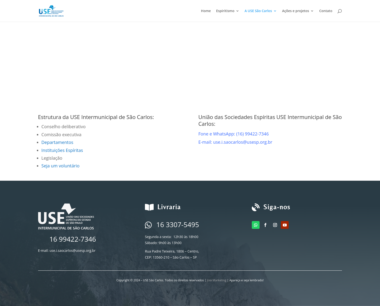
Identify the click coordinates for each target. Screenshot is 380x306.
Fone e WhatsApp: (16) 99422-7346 (233, 134)
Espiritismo (225, 11)
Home (206, 11)
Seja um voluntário (60, 166)
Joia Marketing (216, 280)
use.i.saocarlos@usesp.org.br (72, 250)
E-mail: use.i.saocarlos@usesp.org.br (235, 142)
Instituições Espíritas (62, 150)
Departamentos (57, 142)
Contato (325, 11)
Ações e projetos (295, 11)
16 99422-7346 (72, 239)
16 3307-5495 (177, 224)
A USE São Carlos (258, 11)
